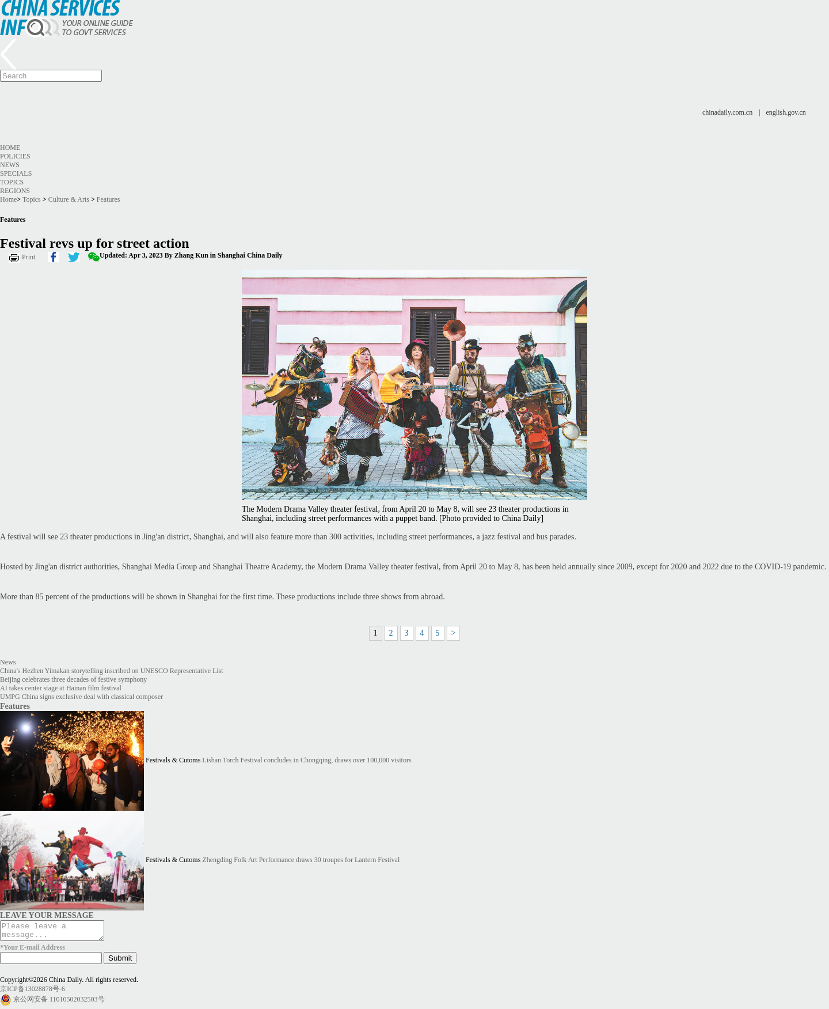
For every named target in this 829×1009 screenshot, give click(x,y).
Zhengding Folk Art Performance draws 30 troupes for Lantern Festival (301, 860)
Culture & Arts (68, 199)
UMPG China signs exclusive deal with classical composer (81, 697)
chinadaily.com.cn (727, 112)
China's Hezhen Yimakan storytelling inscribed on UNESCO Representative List (111, 671)
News (10, 165)
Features (108, 199)
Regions (15, 191)
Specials (16, 173)
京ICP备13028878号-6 (32, 992)
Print (28, 257)
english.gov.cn (786, 112)
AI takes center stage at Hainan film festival (60, 688)
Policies (15, 156)
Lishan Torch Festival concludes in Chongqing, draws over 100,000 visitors (306, 760)
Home (10, 147)
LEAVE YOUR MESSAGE (47, 915)
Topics (12, 182)
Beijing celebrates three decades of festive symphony (73, 679)
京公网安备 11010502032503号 (59, 1003)
